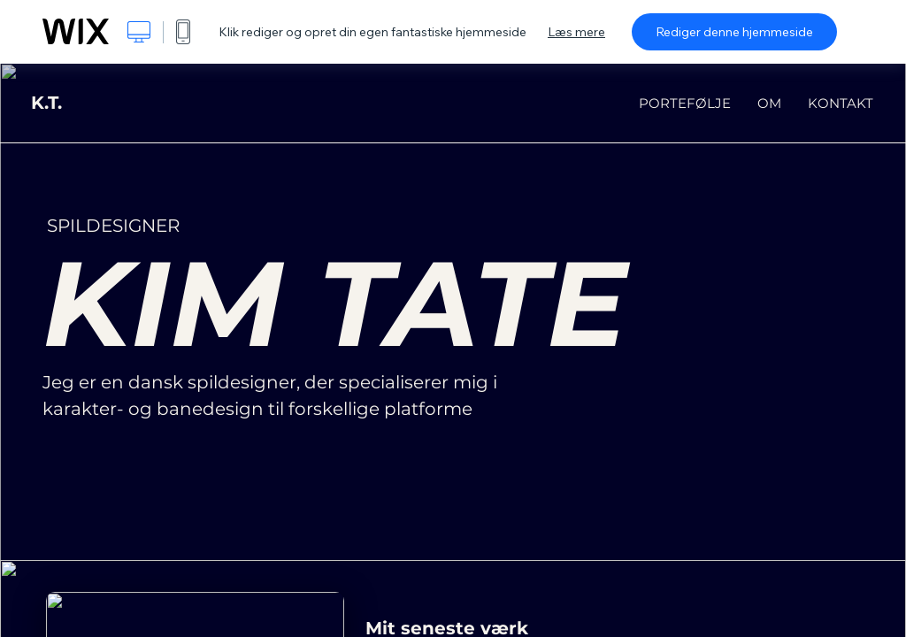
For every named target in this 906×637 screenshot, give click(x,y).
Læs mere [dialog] (576, 32)
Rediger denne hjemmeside (734, 32)
